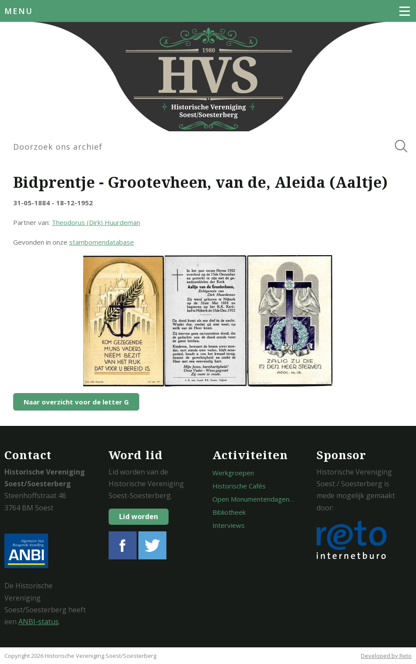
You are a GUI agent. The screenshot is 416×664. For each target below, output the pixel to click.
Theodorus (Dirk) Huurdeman (96, 222)
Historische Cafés (239, 485)
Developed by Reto (386, 656)
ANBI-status (38, 621)
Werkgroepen (233, 472)
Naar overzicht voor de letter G (76, 401)
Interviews (228, 525)
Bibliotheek (229, 512)
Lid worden (138, 516)
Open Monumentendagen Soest (260, 499)
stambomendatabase (101, 242)
